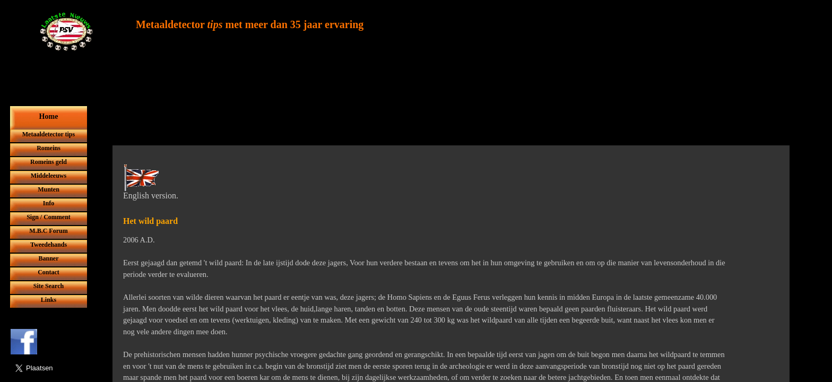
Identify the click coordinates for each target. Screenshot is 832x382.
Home (48, 116)
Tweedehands (48, 244)
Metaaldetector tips (48, 134)
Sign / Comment (49, 217)
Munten (48, 189)
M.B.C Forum (48, 231)
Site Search (48, 286)
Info (48, 203)
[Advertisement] (402, 120)
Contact (48, 272)
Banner (48, 258)
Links (48, 299)
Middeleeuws (48, 175)
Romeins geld (48, 162)
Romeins (48, 148)
